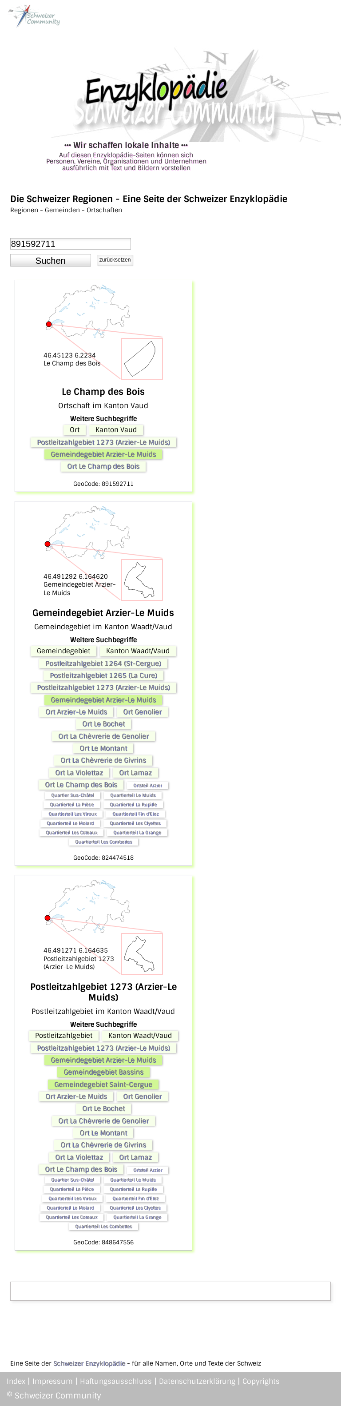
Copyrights (261, 1381)
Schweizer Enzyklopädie (89, 1363)
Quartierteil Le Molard (70, 823)
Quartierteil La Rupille (133, 804)
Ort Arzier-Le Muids (76, 711)
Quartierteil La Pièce (72, 804)
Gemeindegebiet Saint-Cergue (103, 1084)
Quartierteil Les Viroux (72, 814)
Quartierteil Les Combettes (103, 842)
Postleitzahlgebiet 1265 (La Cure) (103, 675)
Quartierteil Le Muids (132, 795)
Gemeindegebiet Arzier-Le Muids (103, 454)
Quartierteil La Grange (137, 832)
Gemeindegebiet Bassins (103, 1072)
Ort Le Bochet (103, 723)
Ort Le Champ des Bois (103, 466)
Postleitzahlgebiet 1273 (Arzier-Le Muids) (103, 442)
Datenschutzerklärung (197, 1381)
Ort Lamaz (135, 772)
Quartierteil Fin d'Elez (135, 814)
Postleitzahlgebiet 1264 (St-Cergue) (103, 663)
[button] (51, 260)
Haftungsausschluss (116, 1381)
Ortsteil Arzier (147, 785)
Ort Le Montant (103, 748)
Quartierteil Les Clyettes (135, 823)
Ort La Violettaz (79, 772)
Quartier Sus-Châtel (72, 795)
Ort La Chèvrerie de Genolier (103, 736)
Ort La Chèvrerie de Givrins (103, 760)
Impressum (52, 1381)
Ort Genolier (142, 711)
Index (16, 1381)
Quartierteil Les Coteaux (71, 832)
